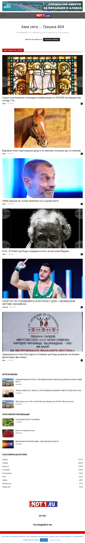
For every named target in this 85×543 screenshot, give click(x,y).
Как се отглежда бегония (25, 430)
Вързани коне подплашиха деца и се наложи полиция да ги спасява (41, 150)
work (3, 103)
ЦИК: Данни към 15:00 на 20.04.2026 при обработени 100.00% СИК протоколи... (45, 401)
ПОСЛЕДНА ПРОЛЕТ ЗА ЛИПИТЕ (28, 419)
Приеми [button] (43, 540)
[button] (4, 15)
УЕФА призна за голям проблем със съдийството (30, 200)
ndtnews (5, 307)
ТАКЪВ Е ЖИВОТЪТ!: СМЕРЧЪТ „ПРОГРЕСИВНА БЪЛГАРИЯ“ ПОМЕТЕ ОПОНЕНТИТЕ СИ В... (49, 390)
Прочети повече (55, 540)
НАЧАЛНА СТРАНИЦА (51, 39)
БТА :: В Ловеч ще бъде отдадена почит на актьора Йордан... (36, 251)
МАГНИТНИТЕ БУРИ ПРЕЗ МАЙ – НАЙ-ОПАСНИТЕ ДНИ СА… (38, 441)
